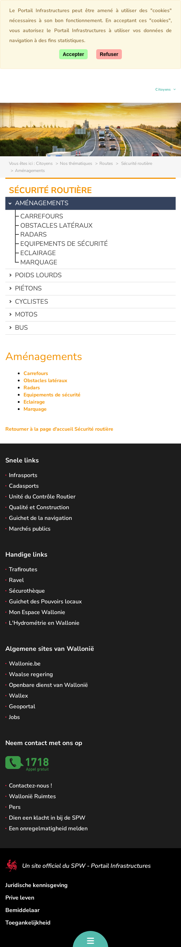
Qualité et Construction (39, 507)
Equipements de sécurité (64, 243)
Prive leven (19, 898)
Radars (33, 234)
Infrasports (23, 475)
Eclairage (38, 253)
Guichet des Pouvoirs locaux (45, 601)
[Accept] (73, 54)
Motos (26, 314)
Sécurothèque (27, 590)
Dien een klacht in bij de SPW (47, 817)
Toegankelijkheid (28, 923)
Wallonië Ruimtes (32, 796)
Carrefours (41, 216)
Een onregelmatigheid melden (48, 828)
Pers (15, 807)
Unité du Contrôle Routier (42, 496)
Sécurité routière (136, 163)
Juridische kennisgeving (36, 885)
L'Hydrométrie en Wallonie (44, 623)
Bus (21, 327)
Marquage (38, 262)
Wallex (18, 695)
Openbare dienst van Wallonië (48, 685)
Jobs (14, 717)
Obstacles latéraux (56, 225)
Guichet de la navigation (40, 518)
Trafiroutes (23, 569)
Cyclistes (31, 301)
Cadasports (24, 486)
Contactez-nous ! (30, 785)
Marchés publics (30, 528)
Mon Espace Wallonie (37, 612)
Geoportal (22, 706)
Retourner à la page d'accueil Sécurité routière (59, 429)
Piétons (28, 288)
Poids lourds (38, 275)
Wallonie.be (25, 663)
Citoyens (163, 90)
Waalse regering (31, 674)
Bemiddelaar (22, 910)
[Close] (109, 54)
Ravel (16, 580)
